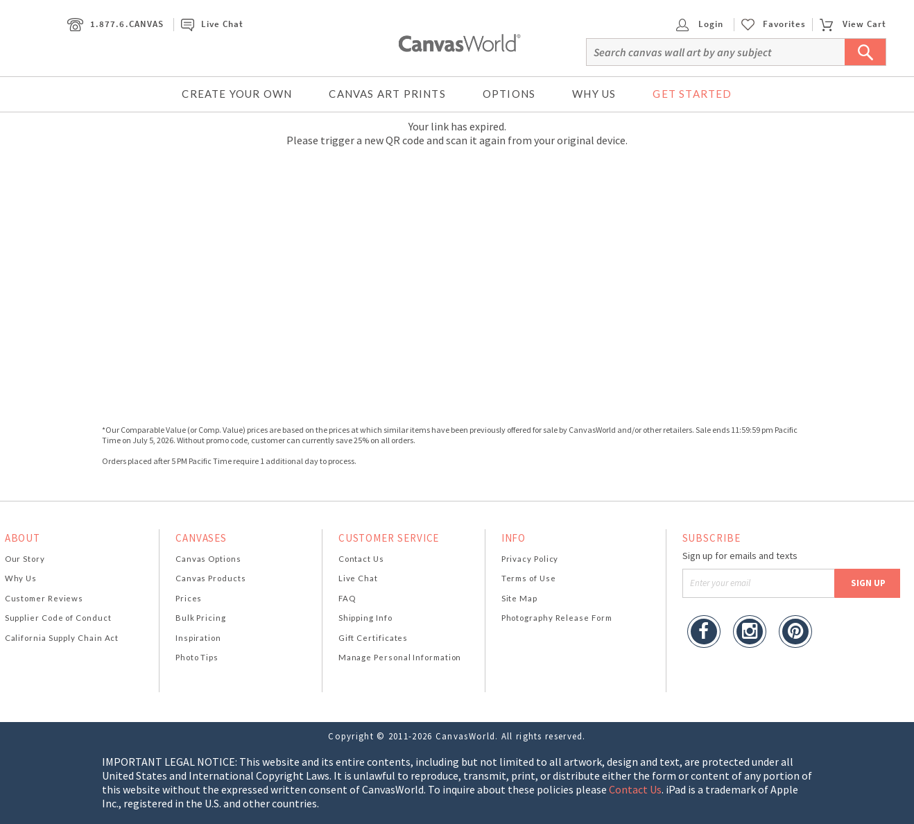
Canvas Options (208, 558)
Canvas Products (210, 578)
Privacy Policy (530, 558)
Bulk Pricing (200, 617)
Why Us (594, 93)
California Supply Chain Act (62, 637)
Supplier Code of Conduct (58, 617)
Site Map (519, 598)
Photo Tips (196, 657)
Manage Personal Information (400, 657)
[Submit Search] (865, 52)
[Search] (736, 52)
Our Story (25, 558)
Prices (188, 598)
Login (699, 24)
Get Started (692, 93)
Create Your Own (237, 93)
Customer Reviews (44, 598)
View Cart (853, 24)
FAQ (347, 598)
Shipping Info (365, 617)
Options (509, 93)
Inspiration (198, 637)
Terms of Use (528, 578)
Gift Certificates (373, 637)
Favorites (784, 24)
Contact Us (361, 558)
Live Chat (212, 24)
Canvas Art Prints (387, 93)
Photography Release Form (556, 617)
